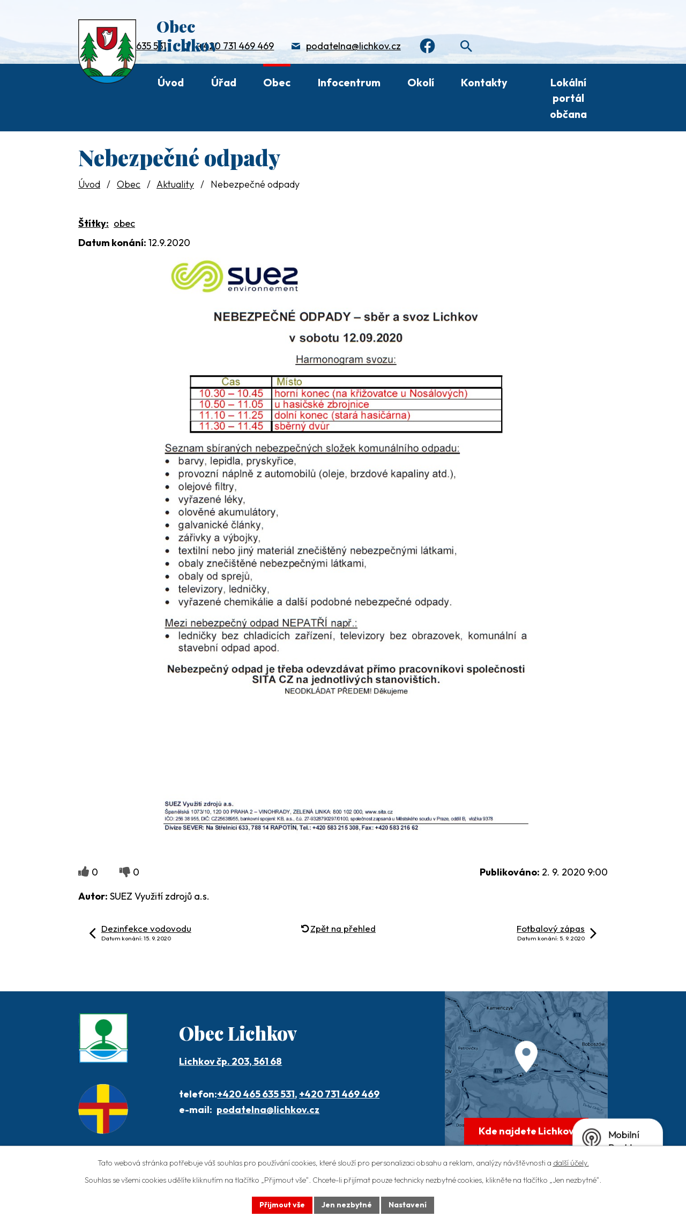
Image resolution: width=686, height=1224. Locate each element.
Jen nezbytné (347, 1205)
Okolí (420, 82)
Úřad (223, 82)
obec (124, 223)
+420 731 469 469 (236, 46)
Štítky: (93, 223)
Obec (276, 82)
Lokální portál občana (568, 98)
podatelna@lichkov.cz (353, 46)
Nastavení (408, 1205)
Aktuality (175, 184)
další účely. (571, 1163)
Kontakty (484, 82)
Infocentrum (349, 82)
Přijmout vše (282, 1205)
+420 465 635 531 (256, 1094)
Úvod (171, 82)
